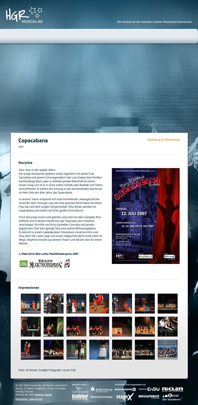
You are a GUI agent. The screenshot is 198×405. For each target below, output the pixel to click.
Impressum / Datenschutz (29, 399)
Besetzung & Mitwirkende (164, 139)
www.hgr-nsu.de (43, 394)
